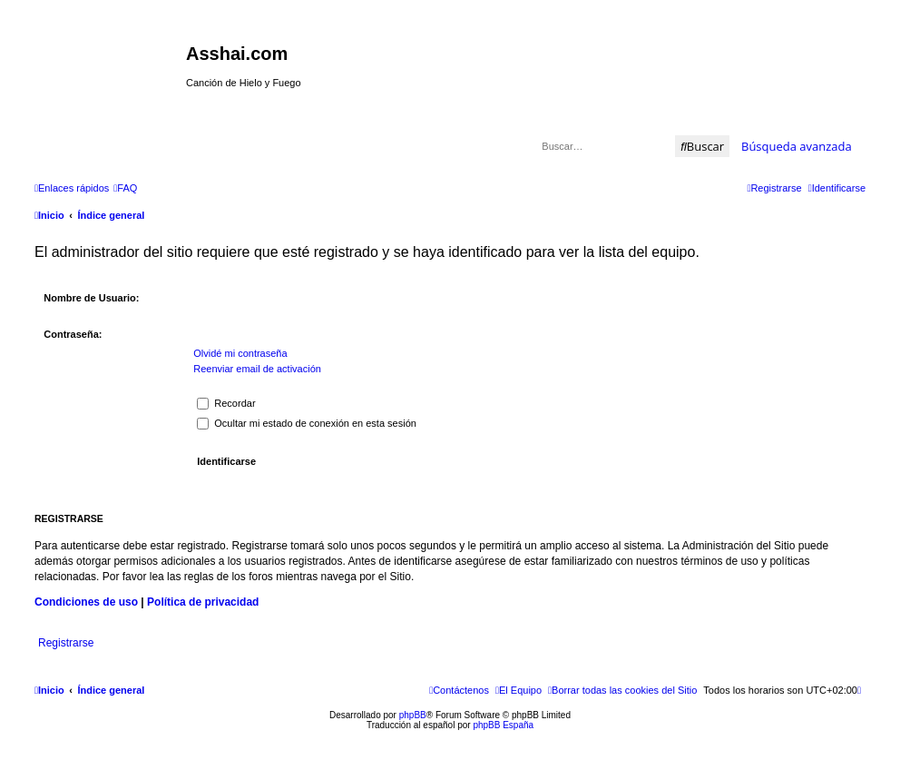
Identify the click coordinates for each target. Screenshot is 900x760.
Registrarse (65, 643)
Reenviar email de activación (257, 368)
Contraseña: (73, 334)
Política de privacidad (203, 602)
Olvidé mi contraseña (240, 353)
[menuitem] (125, 188)
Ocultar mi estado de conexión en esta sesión (306, 423)
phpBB (412, 715)
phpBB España (503, 725)
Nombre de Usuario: (91, 297)
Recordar (226, 403)
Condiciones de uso (86, 602)
